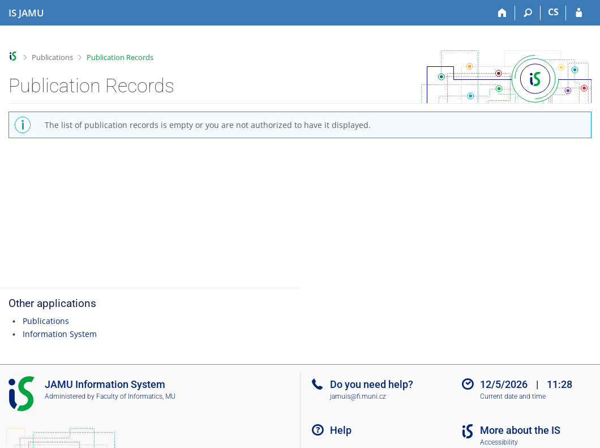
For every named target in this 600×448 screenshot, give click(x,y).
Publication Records (120, 57)
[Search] (528, 13)
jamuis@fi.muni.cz (358, 396)
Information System (60, 333)
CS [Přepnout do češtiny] (553, 12)
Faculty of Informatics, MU (135, 396)
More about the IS (520, 430)
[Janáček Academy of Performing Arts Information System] (26, 13)
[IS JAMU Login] (579, 13)
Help (341, 430)
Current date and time (513, 396)
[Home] (502, 13)
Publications (52, 57)
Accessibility (499, 442)
